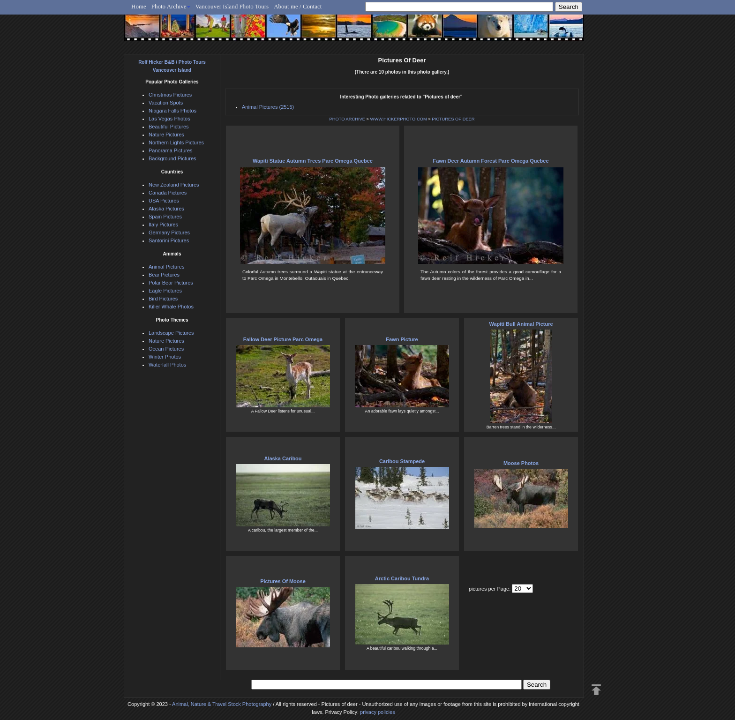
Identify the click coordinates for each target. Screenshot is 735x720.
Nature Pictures (166, 134)
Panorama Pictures (171, 150)
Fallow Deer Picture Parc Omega (282, 339)
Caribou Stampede (402, 461)
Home (138, 6)
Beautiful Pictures (169, 126)
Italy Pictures (163, 224)
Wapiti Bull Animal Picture (521, 324)
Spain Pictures (165, 216)
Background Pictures (172, 158)
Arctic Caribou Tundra (402, 578)
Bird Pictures (163, 298)
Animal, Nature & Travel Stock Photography (221, 704)
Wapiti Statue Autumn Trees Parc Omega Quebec (313, 161)
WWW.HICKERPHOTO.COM (398, 119)
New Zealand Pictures (174, 185)
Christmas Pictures (170, 95)
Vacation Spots (166, 102)
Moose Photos (521, 463)
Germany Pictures (169, 232)
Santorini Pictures (169, 240)
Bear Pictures (164, 275)
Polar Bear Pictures (171, 282)
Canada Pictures (168, 192)
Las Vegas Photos (169, 118)
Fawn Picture (402, 339)
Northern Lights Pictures (176, 142)
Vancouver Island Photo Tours (232, 6)
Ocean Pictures (166, 349)
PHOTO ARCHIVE (347, 119)
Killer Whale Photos (171, 306)
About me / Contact (298, 6)
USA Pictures (164, 200)
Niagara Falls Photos (172, 110)
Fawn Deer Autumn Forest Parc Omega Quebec (490, 161)
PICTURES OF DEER (453, 119)
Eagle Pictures (165, 290)
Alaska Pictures (166, 208)
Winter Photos (165, 357)
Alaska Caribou (282, 458)
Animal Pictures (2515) (268, 107)
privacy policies (377, 712)
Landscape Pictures (171, 333)
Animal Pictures (166, 267)
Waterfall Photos (167, 365)
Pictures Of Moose (283, 581)
